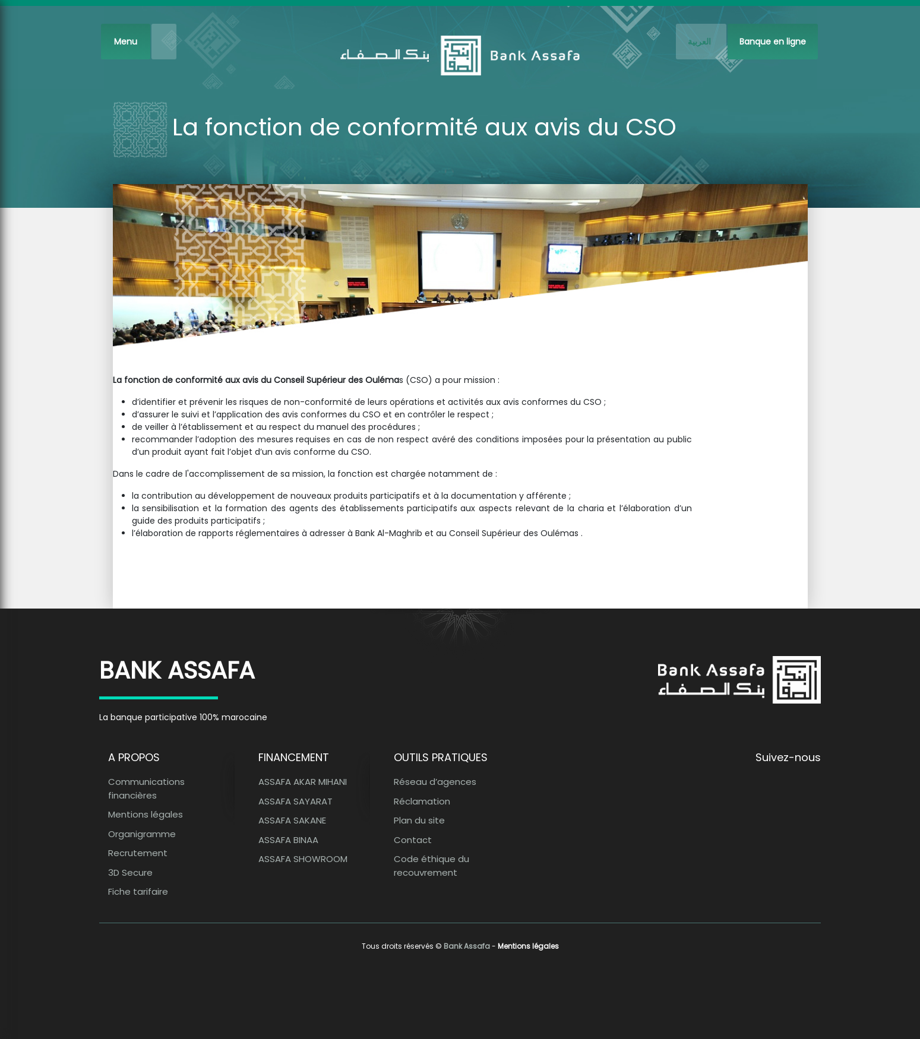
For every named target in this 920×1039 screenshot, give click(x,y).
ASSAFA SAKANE (292, 820)
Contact (413, 840)
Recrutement (137, 853)
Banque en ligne (772, 41)
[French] (701, 41)
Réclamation (422, 801)
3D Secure (130, 872)
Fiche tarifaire (138, 891)
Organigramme (142, 834)
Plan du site (419, 820)
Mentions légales (145, 814)
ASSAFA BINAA (288, 840)
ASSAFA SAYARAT (295, 801)
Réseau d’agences (435, 781)
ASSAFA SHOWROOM (302, 859)
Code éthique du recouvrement (431, 866)
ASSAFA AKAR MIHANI (302, 781)
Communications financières (146, 788)
